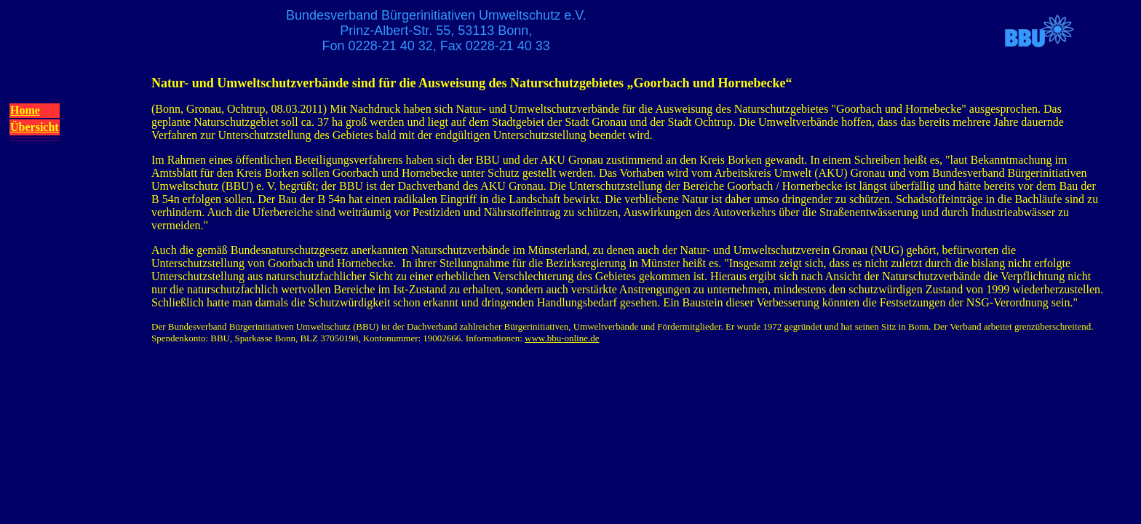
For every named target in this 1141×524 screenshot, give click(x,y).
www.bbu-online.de (562, 338)
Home (25, 110)
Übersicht (34, 127)
